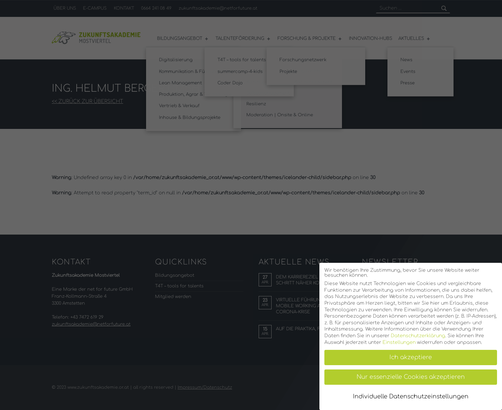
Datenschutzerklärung (418, 335)
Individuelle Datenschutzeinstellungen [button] (410, 396)
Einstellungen (399, 342)
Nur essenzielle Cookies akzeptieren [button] (411, 377)
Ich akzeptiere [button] (410, 357)
